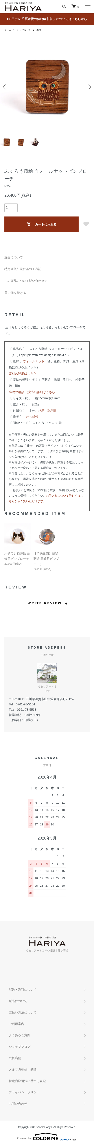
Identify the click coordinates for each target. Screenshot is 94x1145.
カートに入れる (41, 224)
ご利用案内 (16, 1024)
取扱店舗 (15, 1058)
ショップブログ (19, 1046)
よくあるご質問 (19, 1035)
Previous (5, 87)
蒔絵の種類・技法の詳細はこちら (32, 392)
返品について (13, 257)
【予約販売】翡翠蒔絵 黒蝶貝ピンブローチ (46, 559)
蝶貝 (39, 30)
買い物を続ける (15, 292)
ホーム (7, 30)
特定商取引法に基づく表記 (22, 269)
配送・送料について (23, 989)
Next (89, 87)
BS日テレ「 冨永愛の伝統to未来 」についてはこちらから (47, 19)
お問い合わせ (18, 1103)
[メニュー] (87, 6)
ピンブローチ (23, 30)
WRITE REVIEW (45, 603)
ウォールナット (33, 361)
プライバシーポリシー (24, 1092)
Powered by (47, 1137)
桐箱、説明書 (47, 410)
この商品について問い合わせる (26, 281)
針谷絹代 (32, 416)
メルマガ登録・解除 (23, 1069)
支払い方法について (23, 1012)
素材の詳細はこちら (23, 373)
